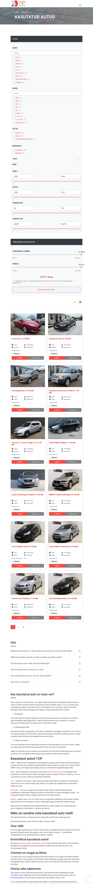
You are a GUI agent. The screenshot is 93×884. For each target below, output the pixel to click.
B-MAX (17, 113)
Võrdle (17, 354)
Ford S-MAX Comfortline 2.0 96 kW (63, 547)
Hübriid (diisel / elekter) (23, 139)
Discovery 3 (19, 123)
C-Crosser (19, 119)
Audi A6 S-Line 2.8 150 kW (60, 339)
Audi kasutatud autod (56, 772)
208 (16, 98)
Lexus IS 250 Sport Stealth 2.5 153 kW (27, 495)
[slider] (81, 254)
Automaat (18, 150)
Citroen (18, 64)
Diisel (17, 136)
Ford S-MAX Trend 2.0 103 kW (24, 547)
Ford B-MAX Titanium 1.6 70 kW (62, 443)
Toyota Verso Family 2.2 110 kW (25, 598)
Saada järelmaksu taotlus (46, 289)
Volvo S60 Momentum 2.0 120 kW (63, 598)
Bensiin (17, 133)
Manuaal (18, 153)
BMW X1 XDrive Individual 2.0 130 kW (64, 495)
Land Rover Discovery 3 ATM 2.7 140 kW (64, 392)
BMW (17, 60)
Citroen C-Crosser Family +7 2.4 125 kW (27, 444)
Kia (16, 70)
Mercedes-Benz (21, 79)
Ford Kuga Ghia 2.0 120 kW (23, 391)
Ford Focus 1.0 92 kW (20, 339)
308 (16, 104)
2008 (17, 101)
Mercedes (14, 790)
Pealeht (25, 12)
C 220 (17, 116)
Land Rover (19, 73)
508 (16, 107)
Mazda (13, 799)
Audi (16, 57)
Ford (17, 67)
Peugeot (18, 82)
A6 (16, 110)
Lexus (17, 76)
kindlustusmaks (17, 877)
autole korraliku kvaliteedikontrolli (32, 843)
